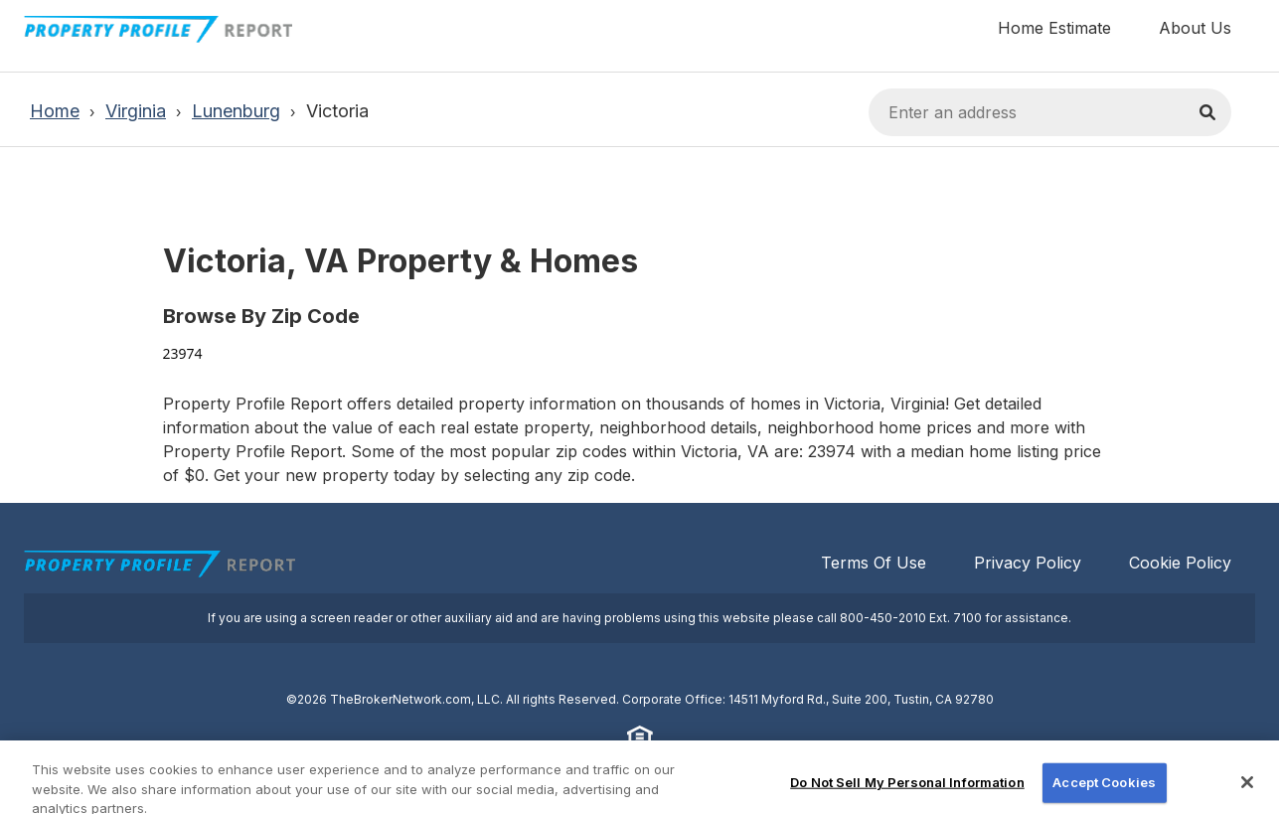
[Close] (1247, 791)
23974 (183, 353)
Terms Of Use (873, 562)
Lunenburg (236, 110)
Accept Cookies (1104, 790)
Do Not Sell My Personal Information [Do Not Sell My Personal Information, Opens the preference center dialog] (907, 790)
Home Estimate (1054, 28)
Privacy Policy (1027, 562)
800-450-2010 (883, 617)
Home (55, 110)
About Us (1195, 28)
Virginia (135, 110)
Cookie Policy (1180, 562)
